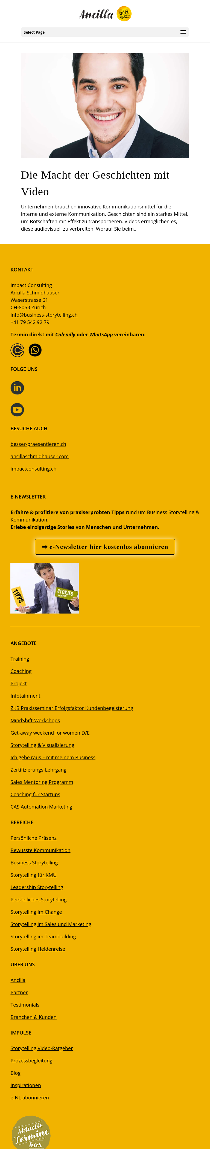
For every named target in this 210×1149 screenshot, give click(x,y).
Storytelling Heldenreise (37, 948)
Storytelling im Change (36, 912)
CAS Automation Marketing (41, 806)
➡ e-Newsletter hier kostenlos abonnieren (105, 546)
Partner (19, 992)
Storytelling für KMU (33, 875)
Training (19, 658)
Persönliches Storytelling (38, 899)
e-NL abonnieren (29, 1097)
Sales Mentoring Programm (41, 782)
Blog (15, 1073)
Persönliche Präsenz (33, 838)
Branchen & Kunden (33, 1017)
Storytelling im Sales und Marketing (50, 924)
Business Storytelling (34, 862)
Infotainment (25, 695)
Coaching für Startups (35, 794)
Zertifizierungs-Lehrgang (38, 769)
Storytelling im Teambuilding (43, 936)
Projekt (18, 683)
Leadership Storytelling (36, 887)
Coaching (20, 671)
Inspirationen (25, 1085)
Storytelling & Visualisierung (42, 745)
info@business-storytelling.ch (43, 314)
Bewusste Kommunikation (40, 850)
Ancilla (17, 980)
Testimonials (24, 1004)
